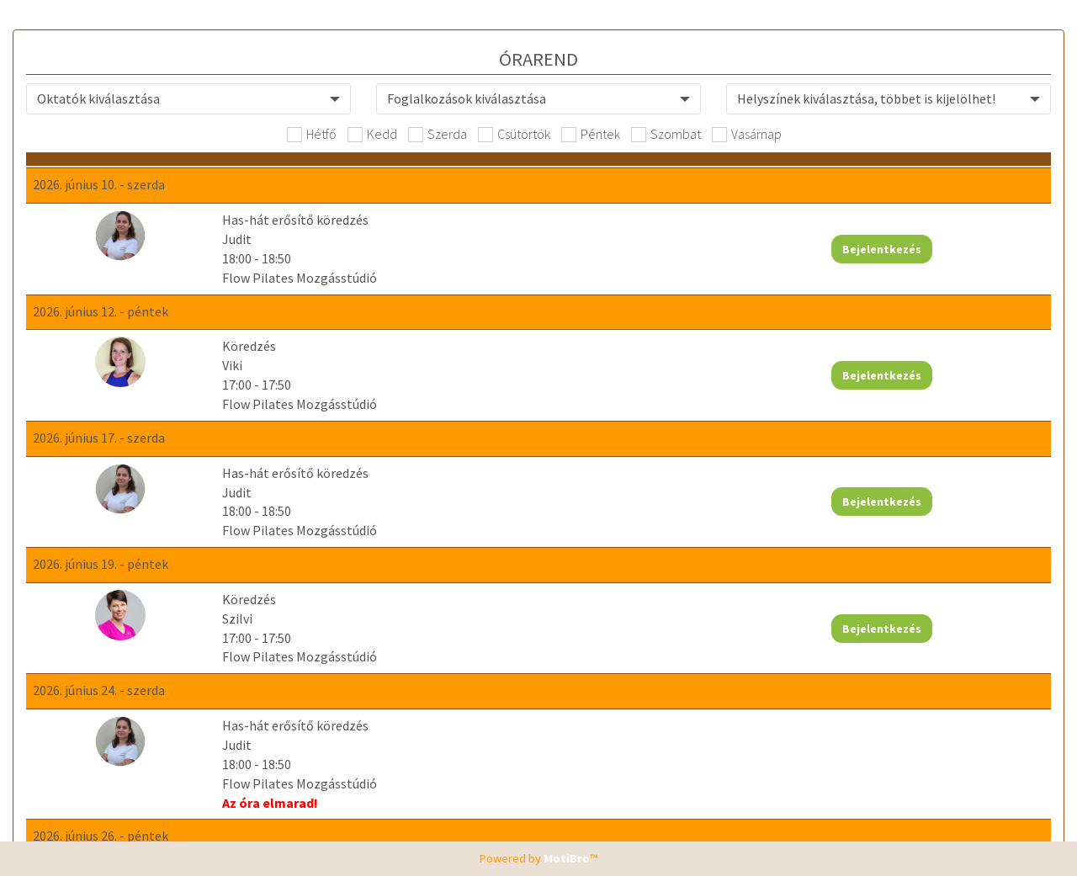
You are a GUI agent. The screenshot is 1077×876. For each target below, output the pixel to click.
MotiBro (567, 858)
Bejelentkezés (965, 259)
